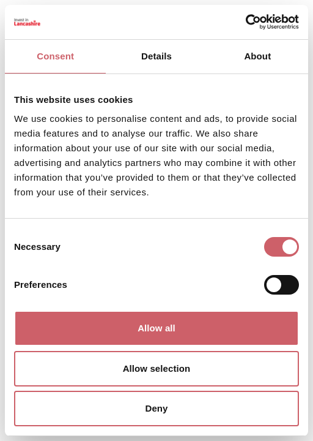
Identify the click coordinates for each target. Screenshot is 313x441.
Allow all (156, 328)
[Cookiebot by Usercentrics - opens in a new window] (245, 22)
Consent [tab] (55, 56)
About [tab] (257, 56)
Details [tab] (156, 56)
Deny (156, 408)
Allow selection (157, 368)
